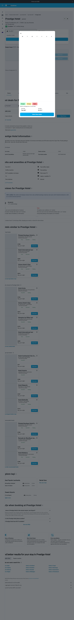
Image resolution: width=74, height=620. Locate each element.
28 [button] (17, 56)
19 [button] (34, 49)
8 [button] (20, 45)
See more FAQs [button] (30, 522)
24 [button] (27, 52)
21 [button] (17, 52)
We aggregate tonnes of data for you (40, 584)
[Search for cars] (2, 15)
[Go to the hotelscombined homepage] (10, 5)
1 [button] (20, 42)
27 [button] (13, 56)
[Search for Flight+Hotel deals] (2, 18)
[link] (15, 276)
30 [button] (24, 56)
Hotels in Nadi (11, 564)
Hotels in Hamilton (33, 566)
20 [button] (13, 52)
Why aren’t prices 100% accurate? (40, 587)
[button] (72, 1)
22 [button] (20, 52)
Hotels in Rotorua (12, 568)
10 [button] (27, 45)
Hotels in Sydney (12, 566)
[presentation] (21, 68)
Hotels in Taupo (53, 564)
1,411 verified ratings (23, 24)
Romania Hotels (17, 12)
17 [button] (27, 49)
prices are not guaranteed (39, 577)
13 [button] (13, 49)
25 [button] (31, 52)
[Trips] (2, 26)
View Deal (39, 243)
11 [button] (31, 45)
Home (11, 12)
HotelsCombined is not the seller (40, 582)
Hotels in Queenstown (55, 568)
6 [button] (13, 45)
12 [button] (34, 45)
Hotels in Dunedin (33, 568)
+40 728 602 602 (14, 22)
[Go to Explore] (2, 21)
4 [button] (42, 45)
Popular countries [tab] (22, 557)
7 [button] (17, 45)
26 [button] (34, 52)
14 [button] (17, 49)
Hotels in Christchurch (55, 570)
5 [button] (34, 42)
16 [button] (24, 49)
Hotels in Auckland (33, 564)
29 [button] (20, 56)
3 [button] (27, 42)
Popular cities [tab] (12, 557)
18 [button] (31, 49)
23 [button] (24, 52)
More (9, 141)
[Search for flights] (2, 9)
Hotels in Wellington (33, 570)
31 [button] (27, 56)
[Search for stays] (2, 12)
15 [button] (20, 49)
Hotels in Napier (11, 570)
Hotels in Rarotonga (54, 566)
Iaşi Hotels (27, 12)
